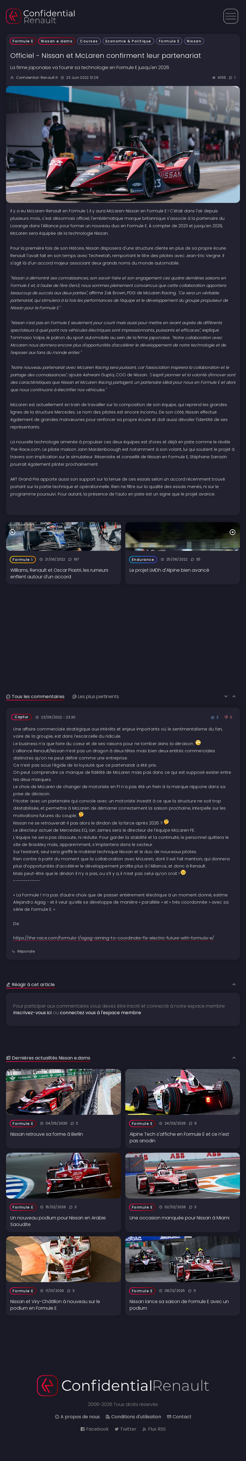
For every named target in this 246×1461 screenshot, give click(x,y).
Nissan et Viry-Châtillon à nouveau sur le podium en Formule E (55, 1304)
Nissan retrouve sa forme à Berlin (46, 1134)
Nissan (194, 41)
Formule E (23, 41)
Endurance (143, 559)
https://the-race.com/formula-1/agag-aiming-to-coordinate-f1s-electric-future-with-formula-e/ (113, 938)
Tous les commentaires (35, 696)
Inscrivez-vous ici (32, 1012)
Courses (89, 41)
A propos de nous (77, 1416)
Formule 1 (23, 559)
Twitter (125, 1429)
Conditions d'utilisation (133, 1416)
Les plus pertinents (95, 696)
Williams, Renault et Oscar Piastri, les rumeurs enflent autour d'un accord (59, 573)
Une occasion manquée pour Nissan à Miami (179, 1218)
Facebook (94, 1429)
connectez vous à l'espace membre (100, 1012)
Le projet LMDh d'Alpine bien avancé (169, 570)
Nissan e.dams (57, 41)
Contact (179, 1416)
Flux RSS (154, 1429)
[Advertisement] (123, 624)
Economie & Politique (128, 41)
